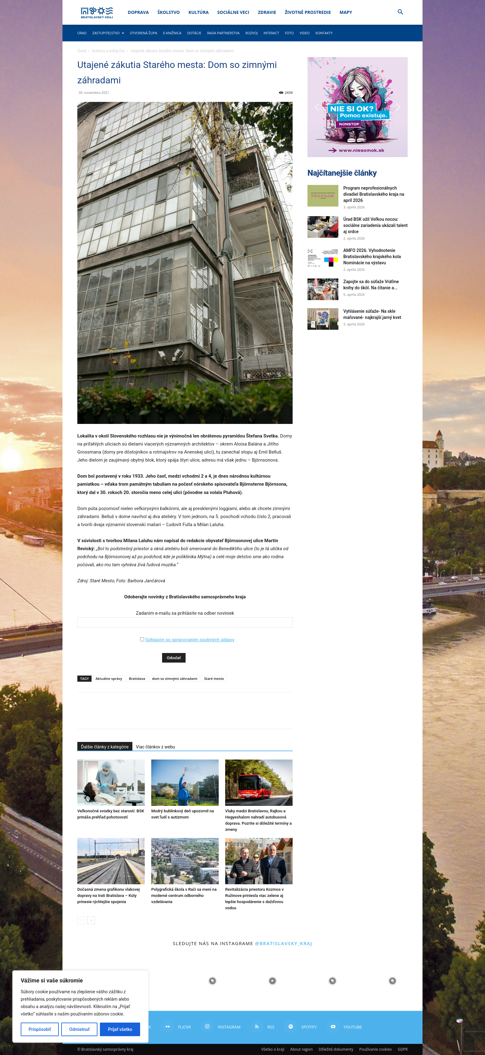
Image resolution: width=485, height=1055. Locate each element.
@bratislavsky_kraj (283, 943)
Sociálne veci (233, 12)
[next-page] (91, 920)
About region (301, 1049)
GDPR (403, 1049)
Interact (271, 33)
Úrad (82, 33)
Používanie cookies (375, 1049)
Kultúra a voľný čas (108, 50)
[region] (80, 1006)
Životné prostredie (308, 12)
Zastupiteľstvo (108, 33)
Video (305, 33)
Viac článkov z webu (155, 746)
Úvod (81, 50)
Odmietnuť (79, 1029)
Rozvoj (251, 33)
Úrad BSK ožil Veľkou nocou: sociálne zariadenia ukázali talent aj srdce (375, 225)
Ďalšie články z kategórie (105, 746)
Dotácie (194, 33)
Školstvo (168, 12)
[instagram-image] (152, 981)
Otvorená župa (143, 33)
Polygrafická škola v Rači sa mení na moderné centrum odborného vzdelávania (184, 895)
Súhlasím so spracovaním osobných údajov (189, 640)
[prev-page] (81, 920)
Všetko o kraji (272, 1049)
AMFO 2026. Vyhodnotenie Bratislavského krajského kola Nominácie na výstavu (372, 256)
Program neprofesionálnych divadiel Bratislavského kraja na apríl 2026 (373, 194)
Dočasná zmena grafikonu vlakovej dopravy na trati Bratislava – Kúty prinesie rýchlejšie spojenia (108, 895)
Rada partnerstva (223, 33)
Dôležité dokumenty (336, 1049)
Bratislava (137, 678)
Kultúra (198, 12)
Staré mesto (214, 678)
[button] (400, 13)
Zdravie (267, 12)
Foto (289, 33)
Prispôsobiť (40, 1029)
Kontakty (324, 33)
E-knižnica (172, 33)
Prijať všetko (120, 1029)
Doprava (138, 12)
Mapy (346, 12)
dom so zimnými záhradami (174, 678)
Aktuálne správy (109, 678)
